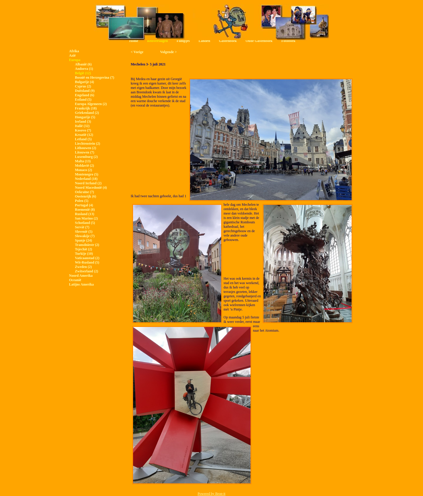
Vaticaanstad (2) (87, 258)
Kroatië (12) (84, 135)
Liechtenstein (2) (87, 143)
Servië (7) (82, 227)
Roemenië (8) (85, 209)
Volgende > (168, 52)
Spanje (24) (83, 240)
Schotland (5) (85, 223)
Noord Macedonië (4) (91, 187)
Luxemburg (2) (86, 157)
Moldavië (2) (84, 165)
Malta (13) (83, 161)
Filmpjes (183, 41)
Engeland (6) (84, 95)
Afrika (74, 51)
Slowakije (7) (85, 236)
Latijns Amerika (81, 284)
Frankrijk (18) (86, 108)
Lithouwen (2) (85, 148)
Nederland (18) (86, 179)
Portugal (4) (84, 205)
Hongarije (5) (85, 117)
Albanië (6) (83, 64)
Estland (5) (83, 99)
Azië (72, 55)
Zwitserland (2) (86, 271)
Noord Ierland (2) (88, 183)
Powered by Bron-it (212, 494)
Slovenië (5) (84, 232)
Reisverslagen (157, 41)
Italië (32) (82, 126)
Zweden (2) (83, 267)
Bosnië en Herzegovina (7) (94, 77)
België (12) (83, 73)
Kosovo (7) (83, 130)
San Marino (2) (86, 218)
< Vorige (137, 52)
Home (133, 41)
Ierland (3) (83, 121)
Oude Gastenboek (259, 41)
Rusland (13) (84, 214)
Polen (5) (81, 201)
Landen (204, 41)
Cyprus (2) (83, 86)
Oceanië (75, 280)
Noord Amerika (81, 276)
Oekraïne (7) (84, 192)
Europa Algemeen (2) (91, 104)
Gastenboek (228, 41)
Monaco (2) (83, 170)
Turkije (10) (84, 254)
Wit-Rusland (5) (87, 262)
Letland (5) (83, 139)
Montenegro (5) (86, 174)
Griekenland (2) (87, 113)
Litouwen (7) (84, 152)
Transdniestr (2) (87, 245)
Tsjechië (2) (83, 249)
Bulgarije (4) (84, 82)
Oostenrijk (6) (85, 196)
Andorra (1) (84, 69)
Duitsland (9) (85, 91)
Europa (74, 60)
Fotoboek (288, 41)
